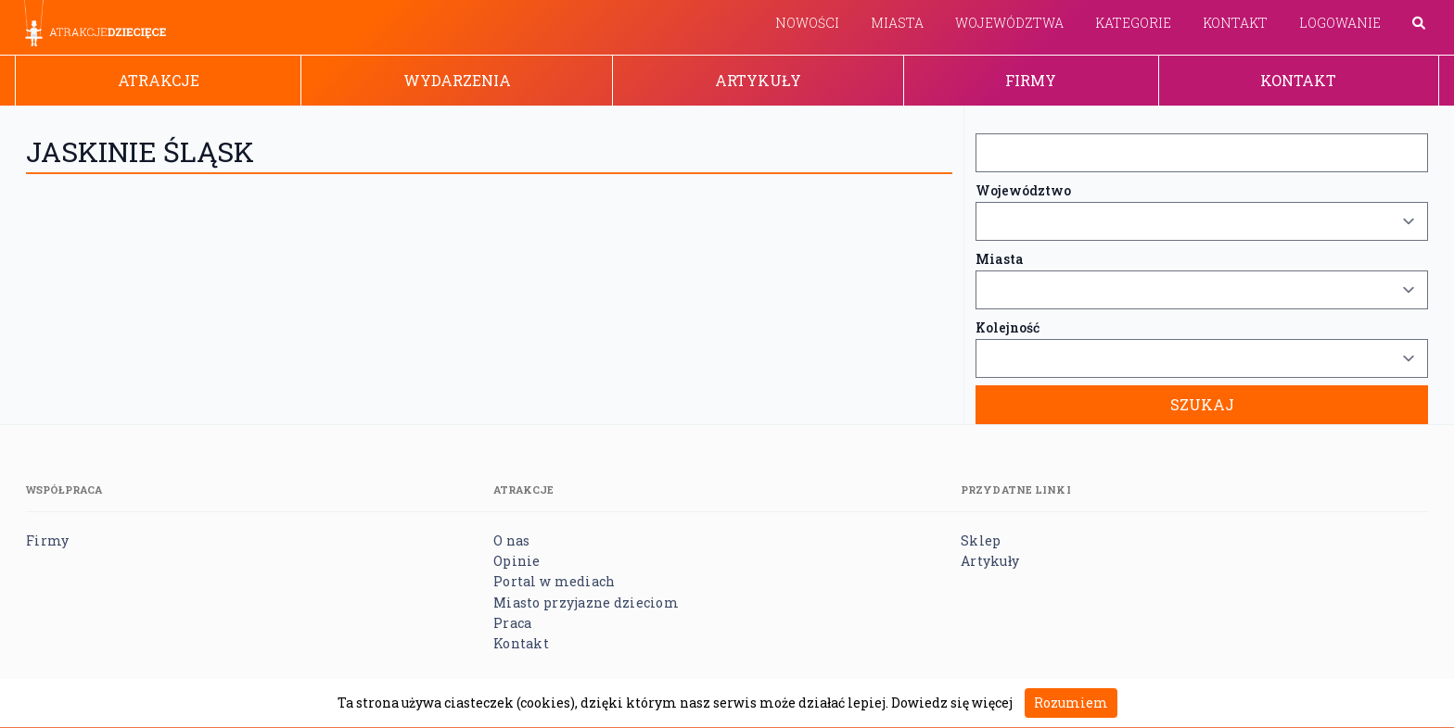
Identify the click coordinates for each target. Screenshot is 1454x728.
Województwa (1009, 22)
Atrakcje (158, 80)
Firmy (1030, 80)
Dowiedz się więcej (952, 702)
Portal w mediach (554, 581)
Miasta (897, 22)
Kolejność (1007, 327)
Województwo (1023, 190)
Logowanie (1340, 22)
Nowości (807, 22)
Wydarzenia (457, 80)
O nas (511, 540)
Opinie (517, 561)
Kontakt (1235, 22)
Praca (512, 623)
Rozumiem (1071, 702)
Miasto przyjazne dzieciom (586, 602)
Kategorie (1133, 22)
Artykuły (758, 80)
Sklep (981, 540)
